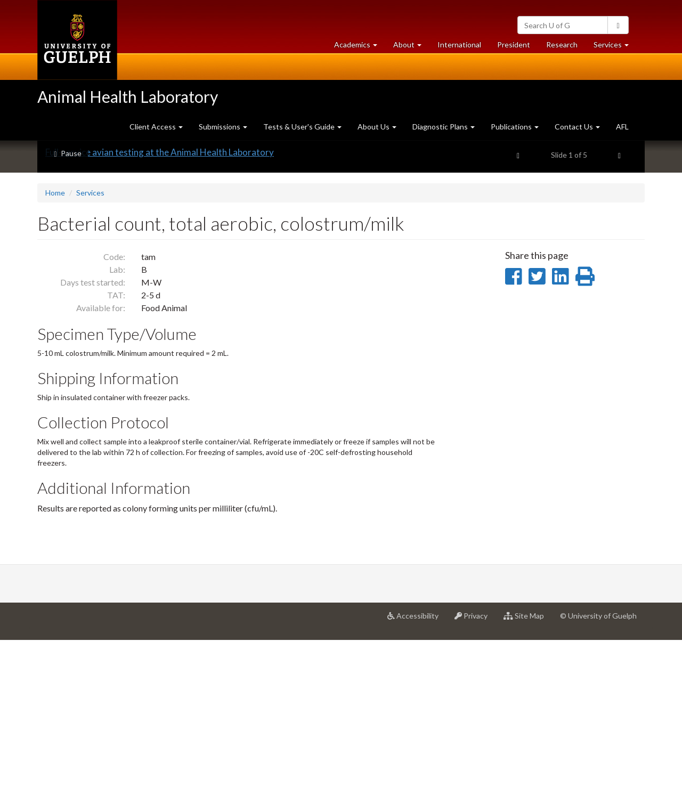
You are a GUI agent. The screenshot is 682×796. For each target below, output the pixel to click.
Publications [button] (515, 126)
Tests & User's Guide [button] (302, 126)
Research (566, 47)
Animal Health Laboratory (127, 96)
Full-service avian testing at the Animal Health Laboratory (159, 307)
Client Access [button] (156, 126)
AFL (622, 126)
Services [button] (615, 47)
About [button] (411, 47)
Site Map (528, 775)
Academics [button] (359, 47)
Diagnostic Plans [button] (443, 126)
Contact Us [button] (577, 126)
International (459, 44)
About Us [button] (377, 126)
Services (90, 348)
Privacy (475, 775)
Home (55, 348)
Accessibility (416, 775)
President (513, 44)
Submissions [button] (223, 126)
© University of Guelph (598, 771)
